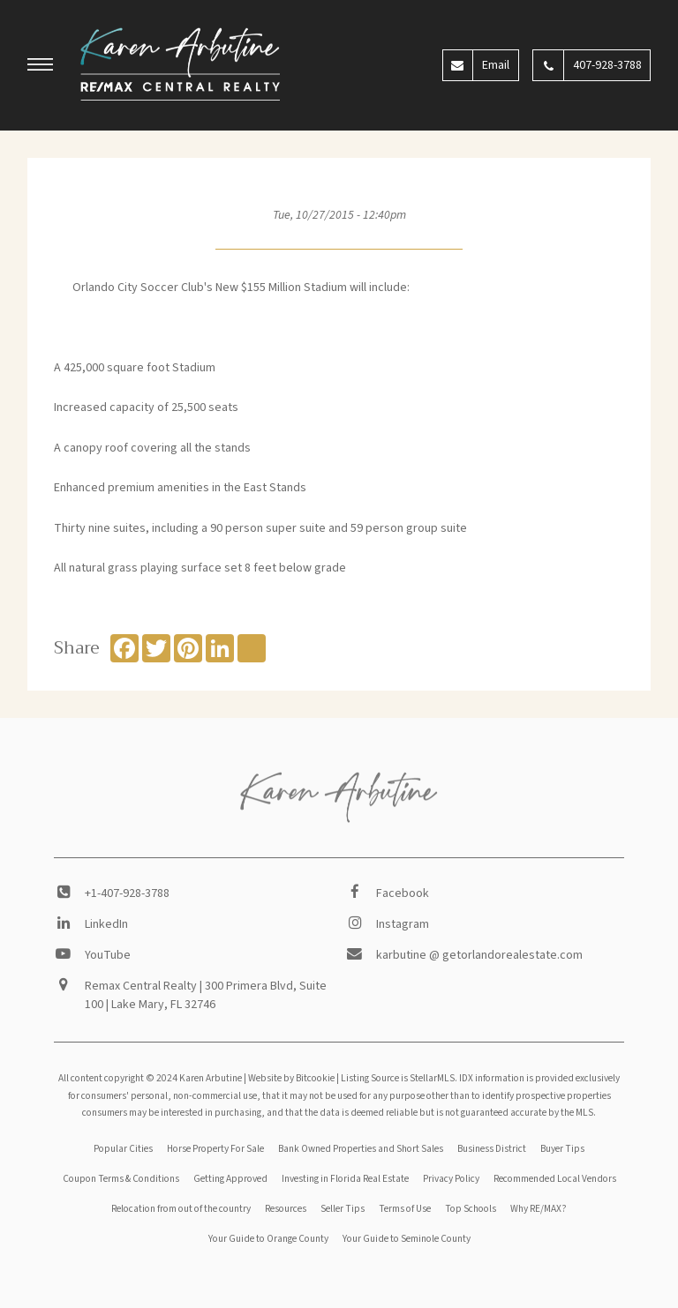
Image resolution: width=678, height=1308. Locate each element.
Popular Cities (123, 1148)
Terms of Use (405, 1208)
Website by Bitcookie (291, 1078)
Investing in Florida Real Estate (345, 1178)
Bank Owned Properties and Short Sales (360, 1148)
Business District (491, 1148)
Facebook (402, 893)
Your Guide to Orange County (268, 1238)
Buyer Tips (562, 1148)
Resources (285, 1208)
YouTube (108, 955)
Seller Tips (342, 1208)
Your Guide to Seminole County (407, 1238)
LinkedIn (106, 924)
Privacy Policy (451, 1178)
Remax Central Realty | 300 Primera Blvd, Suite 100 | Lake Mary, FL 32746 (206, 995)
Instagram (402, 924)
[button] (40, 67)
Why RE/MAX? (538, 1208)
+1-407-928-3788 (127, 893)
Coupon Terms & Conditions (121, 1178)
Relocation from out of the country (181, 1208)
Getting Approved (230, 1178)
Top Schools (470, 1208)
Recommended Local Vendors (554, 1178)
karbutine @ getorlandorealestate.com (479, 955)
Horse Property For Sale (215, 1148)
